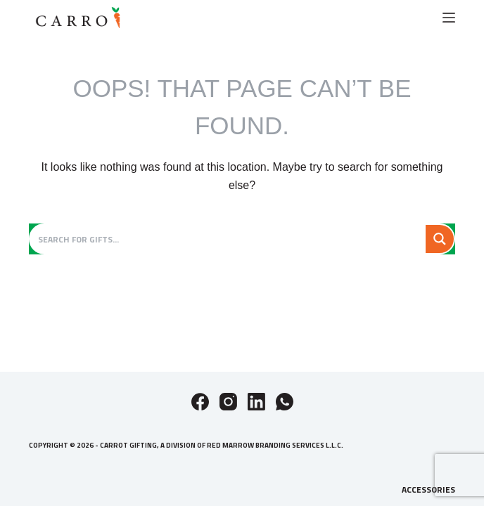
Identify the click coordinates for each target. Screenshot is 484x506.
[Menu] (448, 17)
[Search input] (228, 239)
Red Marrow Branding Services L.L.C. (275, 445)
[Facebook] (200, 401)
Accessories (428, 489)
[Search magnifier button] (440, 239)
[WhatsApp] (284, 401)
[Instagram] (228, 401)
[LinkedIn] (256, 401)
